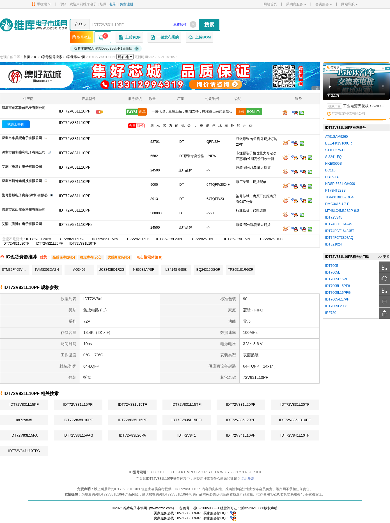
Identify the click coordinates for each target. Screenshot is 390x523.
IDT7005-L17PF (337, 299)
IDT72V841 (186, 435)
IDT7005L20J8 (336, 306)
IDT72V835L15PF (132, 420)
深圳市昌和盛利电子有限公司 (23, 152)
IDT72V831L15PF (24, 404)
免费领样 (180, 24)
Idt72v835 (24, 420)
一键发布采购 (164, 37)
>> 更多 (384, 257)
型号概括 (81, 37)
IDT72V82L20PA (38, 239)
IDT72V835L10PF (78, 420)
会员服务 (323, 4)
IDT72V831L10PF (74, 122)
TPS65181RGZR (240, 270)
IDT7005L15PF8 (337, 286)
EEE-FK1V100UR (338, 143)
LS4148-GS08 (176, 270)
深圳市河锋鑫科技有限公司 (22, 181)
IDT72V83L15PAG (78, 435)
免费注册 (126, 4)
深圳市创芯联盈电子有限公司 (23, 108)
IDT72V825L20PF (169, 239)
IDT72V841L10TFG (24, 451)
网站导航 (349, 4)
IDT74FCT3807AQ (339, 238)
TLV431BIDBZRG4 (339, 197)
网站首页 (270, 4)
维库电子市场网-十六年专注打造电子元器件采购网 (33, 24)
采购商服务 (296, 4)
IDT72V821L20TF (16, 244)
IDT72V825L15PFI (203, 239)
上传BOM (199, 37)
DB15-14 (331, 177)
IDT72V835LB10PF (295, 420)
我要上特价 (15, 124)
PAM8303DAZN (47, 270)
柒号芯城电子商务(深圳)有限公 (25, 195)
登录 (112, 4)
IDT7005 (331, 266)
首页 (27, 57)
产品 (78, 24)
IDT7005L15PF (336, 279)
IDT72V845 (333, 217)
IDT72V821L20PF (49, 244)
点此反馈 (247, 479)
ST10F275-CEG (337, 150)
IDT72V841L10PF (240, 435)
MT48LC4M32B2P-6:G (342, 211)
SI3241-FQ (333, 157)
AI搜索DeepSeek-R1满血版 (106, 48)
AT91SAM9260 (336, 137)
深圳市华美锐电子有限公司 (22, 138)
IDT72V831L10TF (82, 244)
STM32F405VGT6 (15, 270)
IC (35, 57)
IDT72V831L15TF (132, 404)
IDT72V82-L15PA (105, 239)
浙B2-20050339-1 (206, 508)
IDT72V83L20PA (132, 435)
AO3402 (79, 270)
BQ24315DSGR (208, 270)
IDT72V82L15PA (137, 239)
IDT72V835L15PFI (186, 420)
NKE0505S (333, 164)
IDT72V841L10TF (294, 435)
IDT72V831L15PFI (78, 404)
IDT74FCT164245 (338, 224)
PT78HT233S (335, 190)
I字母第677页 (75, 57)
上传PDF (129, 37)
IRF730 (330, 313)
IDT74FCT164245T (339, 231)
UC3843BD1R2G (111, 270)
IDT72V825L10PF (271, 239)
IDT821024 (333, 244)
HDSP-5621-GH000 (340, 184)
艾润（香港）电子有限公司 (22, 167)
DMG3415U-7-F (337, 204)
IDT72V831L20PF (240, 404)
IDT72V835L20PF (240, 420)
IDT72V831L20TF (294, 404)
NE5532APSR (143, 270)
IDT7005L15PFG (338, 293)
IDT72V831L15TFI (187, 404)
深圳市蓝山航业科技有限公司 (23, 210)
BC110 (330, 170)
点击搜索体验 (149, 257)
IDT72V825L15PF (237, 239)
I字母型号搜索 (51, 57)
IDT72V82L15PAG (72, 239)
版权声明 (270, 508)
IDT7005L (332, 272)
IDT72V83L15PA (24, 435)
